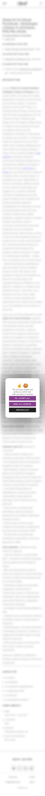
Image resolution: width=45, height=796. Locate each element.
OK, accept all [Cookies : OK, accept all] (22, 398)
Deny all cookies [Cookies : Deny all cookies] (22, 404)
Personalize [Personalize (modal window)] (22, 410)
